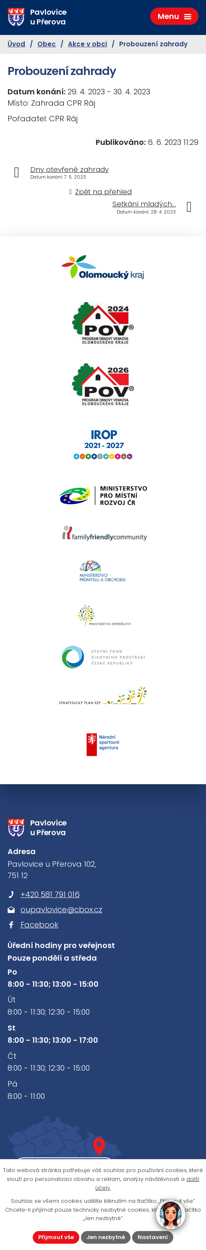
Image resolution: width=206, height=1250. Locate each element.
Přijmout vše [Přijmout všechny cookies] (56, 1237)
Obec (46, 44)
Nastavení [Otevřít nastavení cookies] (153, 1237)
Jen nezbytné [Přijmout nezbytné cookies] (105, 1237)
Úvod (16, 44)
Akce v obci (87, 44)
